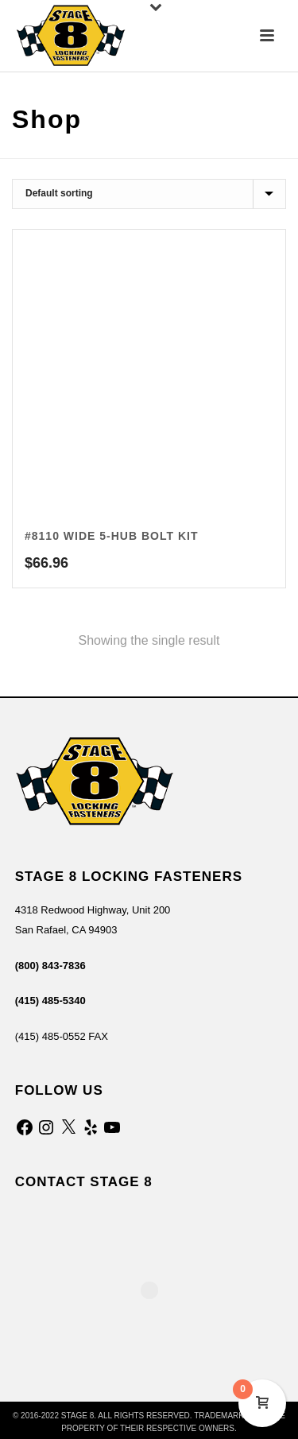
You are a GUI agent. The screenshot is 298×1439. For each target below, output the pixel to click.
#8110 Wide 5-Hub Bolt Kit (111, 535)
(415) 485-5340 (50, 1001)
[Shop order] (149, 194)
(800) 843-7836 (50, 966)
